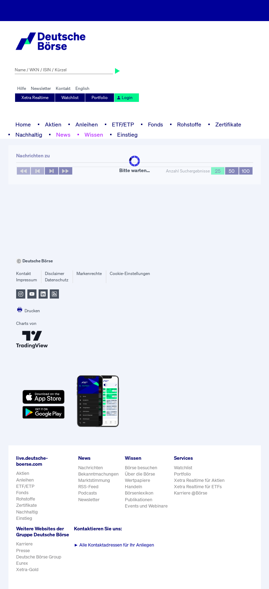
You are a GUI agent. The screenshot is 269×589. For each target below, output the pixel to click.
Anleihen (86, 124)
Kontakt (63, 88)
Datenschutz (56, 279)
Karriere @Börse (190, 493)
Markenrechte (89, 273)
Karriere (24, 544)
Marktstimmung (94, 480)
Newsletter (41, 88)
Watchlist (70, 97)
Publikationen (138, 500)
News (63, 134)
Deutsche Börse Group (38, 557)
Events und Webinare (146, 506)
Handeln (133, 487)
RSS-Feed (88, 487)
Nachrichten (90, 468)
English (82, 88)
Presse (23, 551)
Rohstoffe (189, 124)
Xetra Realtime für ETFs (198, 487)
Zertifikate (228, 124)
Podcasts (87, 493)
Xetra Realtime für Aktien (199, 480)
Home (23, 124)
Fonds (155, 124)
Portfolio (100, 97)
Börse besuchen (141, 468)
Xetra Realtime (34, 97)
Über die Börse (140, 474)
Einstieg (127, 134)
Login (124, 97)
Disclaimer (54, 273)
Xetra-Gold (27, 569)
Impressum (26, 279)
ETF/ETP (123, 124)
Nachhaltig (28, 134)
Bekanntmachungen (98, 474)
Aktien (53, 124)
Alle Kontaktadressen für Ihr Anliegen (114, 545)
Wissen (94, 134)
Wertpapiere (137, 480)
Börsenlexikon (139, 493)
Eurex (22, 563)
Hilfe (21, 88)
